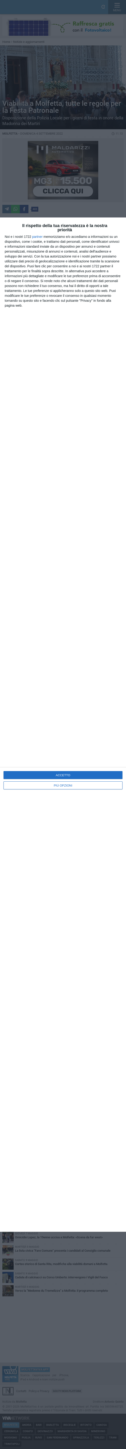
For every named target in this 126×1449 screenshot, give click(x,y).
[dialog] (63, 724)
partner (37, 236)
